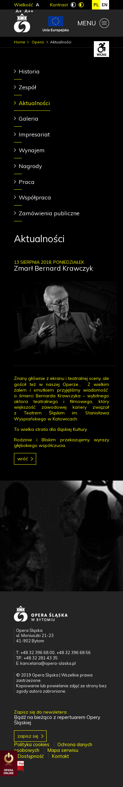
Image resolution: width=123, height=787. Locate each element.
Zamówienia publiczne (49, 213)
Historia (29, 71)
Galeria (28, 118)
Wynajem (32, 150)
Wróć (22, 459)
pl (96, 4)
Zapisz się (27, 736)
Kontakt (60, 756)
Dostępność (30, 756)
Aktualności (34, 103)
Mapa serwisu (62, 750)
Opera (38, 42)
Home (19, 42)
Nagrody (30, 166)
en (104, 4)
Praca (27, 182)
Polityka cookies (31, 744)
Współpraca (35, 197)
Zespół (27, 87)
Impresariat (34, 134)
